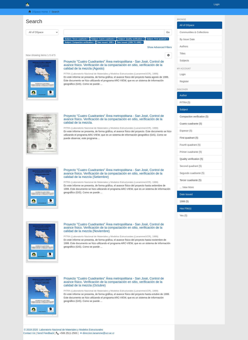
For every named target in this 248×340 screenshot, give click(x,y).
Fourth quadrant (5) (190, 144)
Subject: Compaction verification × (80, 42)
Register (184, 81)
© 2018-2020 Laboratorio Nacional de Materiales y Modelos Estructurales (63, 329)
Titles (182, 53)
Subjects (184, 60)
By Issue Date (187, 39)
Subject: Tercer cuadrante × (77, 39)
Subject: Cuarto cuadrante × (103, 39)
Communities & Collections (194, 32)
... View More (187, 187)
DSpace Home (40, 11)
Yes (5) (183, 215)
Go (168, 32)
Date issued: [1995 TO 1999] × (129, 42)
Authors (184, 46)
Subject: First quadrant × (157, 39)
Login (183, 74)
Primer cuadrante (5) (191, 152)
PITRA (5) (185, 102)
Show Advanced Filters (159, 47)
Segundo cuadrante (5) (192, 173)
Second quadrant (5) (191, 166)
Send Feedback (45, 333)
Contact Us (29, 333)
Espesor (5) (186, 130)
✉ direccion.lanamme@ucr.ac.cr (96, 333)
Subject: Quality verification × (131, 39)
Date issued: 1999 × (105, 42)
